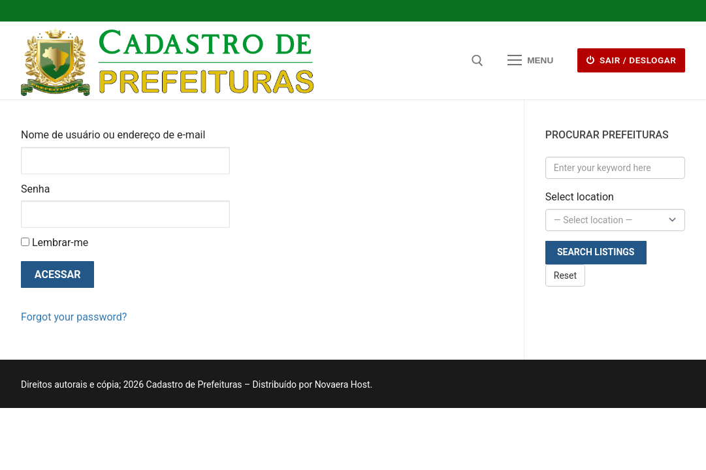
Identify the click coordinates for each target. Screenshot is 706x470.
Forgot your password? (74, 317)
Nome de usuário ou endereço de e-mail (113, 135)
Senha (35, 189)
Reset (565, 275)
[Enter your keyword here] (615, 168)
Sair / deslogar (631, 60)
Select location (579, 197)
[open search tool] (477, 61)
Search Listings (596, 252)
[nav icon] (530, 60)
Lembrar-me (54, 242)
